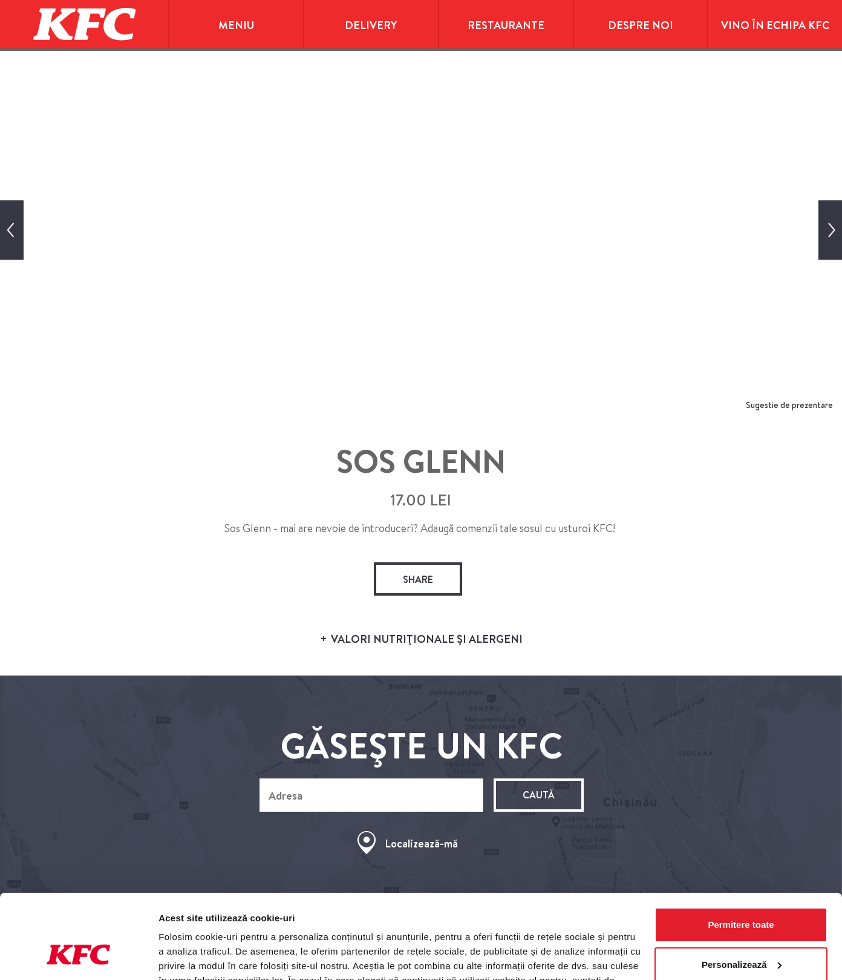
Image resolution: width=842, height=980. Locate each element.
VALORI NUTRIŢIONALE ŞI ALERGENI (421, 639)
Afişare (174, 956)
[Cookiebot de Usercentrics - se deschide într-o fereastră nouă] (78, 956)
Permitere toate (741, 852)
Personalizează (742, 892)
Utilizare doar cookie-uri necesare (741, 932)
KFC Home (84, 24)
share (418, 579)
